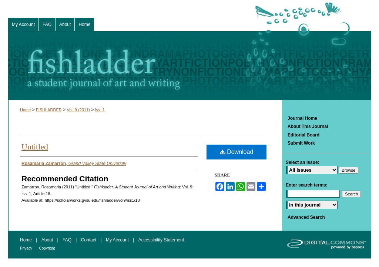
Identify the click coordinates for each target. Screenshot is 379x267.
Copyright (47, 248)
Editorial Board (303, 135)
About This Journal (308, 126)
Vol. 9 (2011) (78, 110)
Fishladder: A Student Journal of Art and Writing (189, 65)
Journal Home (302, 118)
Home (25, 110)
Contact (89, 240)
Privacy (26, 248)
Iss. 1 (100, 110)
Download (237, 152)
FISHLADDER (49, 110)
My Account (118, 240)
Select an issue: (302, 162)
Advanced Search (306, 217)
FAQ (68, 240)
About (47, 240)
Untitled (34, 146)
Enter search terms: (307, 185)
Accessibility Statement (161, 240)
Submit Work (301, 143)
